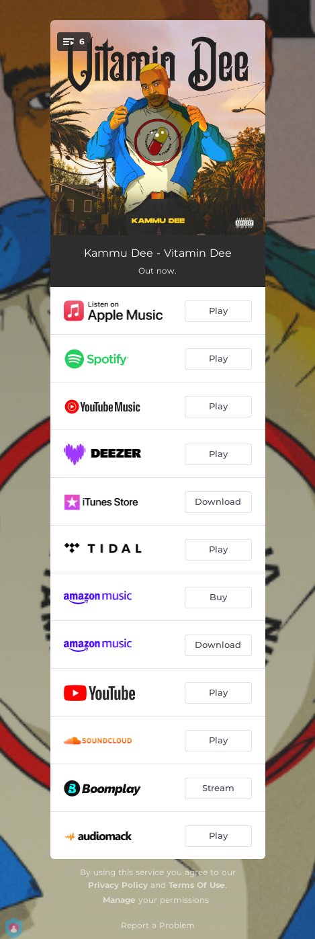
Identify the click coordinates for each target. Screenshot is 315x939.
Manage (119, 900)
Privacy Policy (118, 885)
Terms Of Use (197, 885)
